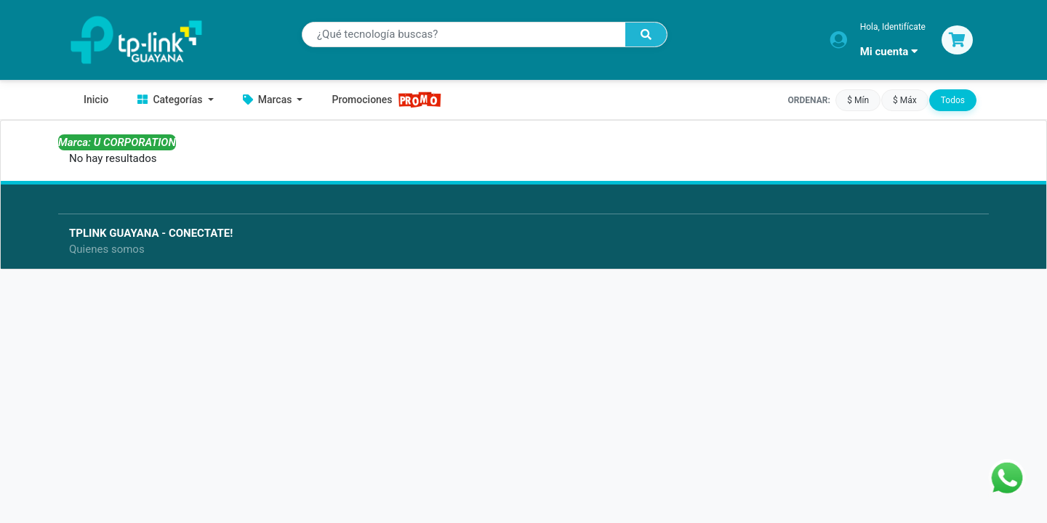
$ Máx (905, 99)
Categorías (171, 99)
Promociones (386, 100)
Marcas (268, 99)
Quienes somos (107, 249)
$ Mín (858, 99)
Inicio (96, 99)
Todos (953, 99)
